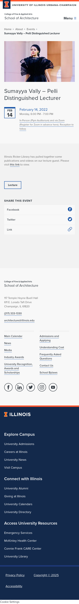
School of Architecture (22, 18)
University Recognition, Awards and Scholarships (18, 368)
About (19, 29)
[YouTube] (53, 387)
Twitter (39, 219)
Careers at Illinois (15, 452)
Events (31, 29)
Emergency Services (18, 533)
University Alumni (16, 488)
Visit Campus (13, 467)
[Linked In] (19, 387)
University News (15, 459)
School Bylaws (48, 372)
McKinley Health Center (20, 540)
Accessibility (14, 586)
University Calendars (18, 504)
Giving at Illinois (14, 496)
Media (8, 350)
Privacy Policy (15, 575)
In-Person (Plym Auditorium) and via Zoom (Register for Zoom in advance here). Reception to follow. (47, 125)
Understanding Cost (52, 347)
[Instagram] (42, 387)
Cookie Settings (9, 602)
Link (39, 229)
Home (8, 29)
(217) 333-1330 (13, 313)
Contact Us (46, 365)
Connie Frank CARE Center (22, 548)
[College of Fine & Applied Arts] (22, 14)
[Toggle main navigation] (70, 18)
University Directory (17, 512)
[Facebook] (8, 387)
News (7, 343)
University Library (16, 556)
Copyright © (46, 575)
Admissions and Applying (49, 338)
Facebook (39, 210)
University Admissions (19, 444)
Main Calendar (13, 336)
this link (15, 164)
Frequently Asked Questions (50, 356)
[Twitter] (31, 387)
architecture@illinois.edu (19, 320)
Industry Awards (14, 357)
